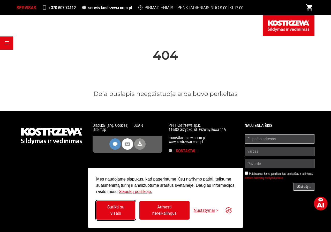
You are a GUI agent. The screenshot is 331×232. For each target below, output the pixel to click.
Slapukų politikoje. (135, 191)
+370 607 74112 (62, 7)
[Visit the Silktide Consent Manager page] (228, 210)
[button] (6, 43)
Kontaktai (182, 150)
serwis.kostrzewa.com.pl (110, 7)
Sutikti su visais (115, 210)
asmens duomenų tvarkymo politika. (264, 178)
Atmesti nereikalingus (164, 210)
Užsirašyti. (304, 187)
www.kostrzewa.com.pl (186, 141)
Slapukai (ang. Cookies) (110, 125)
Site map (99, 129)
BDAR (138, 125)
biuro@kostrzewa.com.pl (187, 137)
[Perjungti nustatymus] (206, 210)
